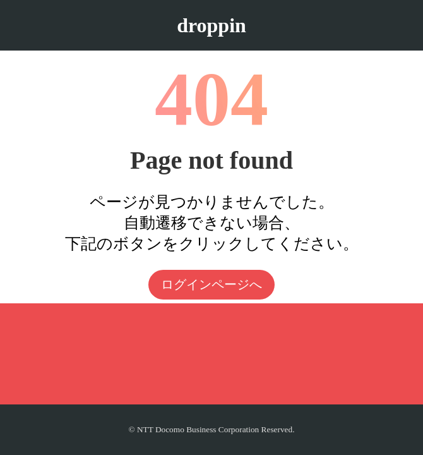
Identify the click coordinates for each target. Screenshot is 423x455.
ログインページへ (211, 284)
